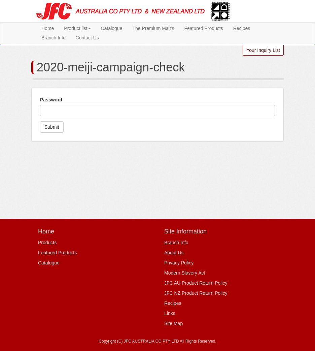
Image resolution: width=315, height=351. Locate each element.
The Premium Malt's (153, 28)
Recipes (241, 28)
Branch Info (53, 37)
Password (51, 99)
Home (47, 28)
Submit (51, 127)
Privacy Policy (179, 262)
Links (169, 313)
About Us (174, 252)
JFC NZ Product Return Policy (196, 293)
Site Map (173, 323)
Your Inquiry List (263, 50)
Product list (77, 28)
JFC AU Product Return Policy (196, 283)
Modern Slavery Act (184, 273)
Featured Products (203, 28)
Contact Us (87, 37)
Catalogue (112, 28)
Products (47, 242)
